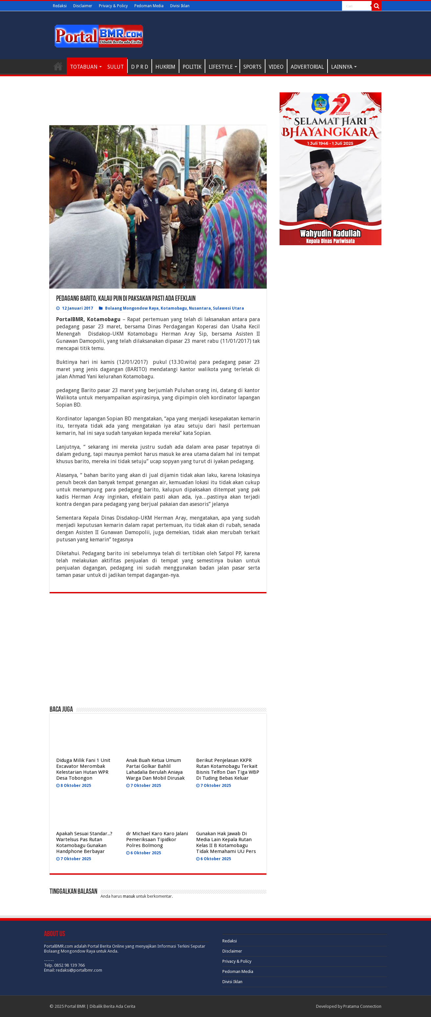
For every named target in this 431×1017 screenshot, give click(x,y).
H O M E (58, 66)
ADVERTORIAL (307, 67)
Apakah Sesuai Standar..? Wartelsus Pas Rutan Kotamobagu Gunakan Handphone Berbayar (84, 842)
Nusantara (200, 308)
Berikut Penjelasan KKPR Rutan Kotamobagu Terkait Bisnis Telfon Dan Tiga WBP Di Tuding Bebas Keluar (227, 769)
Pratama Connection (362, 1006)
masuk (129, 896)
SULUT (115, 67)
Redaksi (60, 6)
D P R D (139, 67)
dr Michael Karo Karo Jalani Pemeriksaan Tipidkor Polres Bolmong (157, 839)
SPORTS (252, 67)
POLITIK (192, 67)
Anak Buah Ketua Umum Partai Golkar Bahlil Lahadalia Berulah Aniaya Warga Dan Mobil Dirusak (155, 769)
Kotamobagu (174, 308)
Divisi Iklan (180, 6)
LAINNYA (341, 67)
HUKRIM (165, 67)
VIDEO (276, 67)
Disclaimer (82, 6)
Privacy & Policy (113, 6)
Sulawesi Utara (228, 308)
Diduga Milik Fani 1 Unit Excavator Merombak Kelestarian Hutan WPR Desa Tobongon (83, 769)
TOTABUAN (84, 67)
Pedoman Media (149, 6)
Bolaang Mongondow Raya (132, 308)
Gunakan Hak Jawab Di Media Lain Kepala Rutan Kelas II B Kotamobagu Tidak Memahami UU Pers (226, 842)
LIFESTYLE (221, 67)
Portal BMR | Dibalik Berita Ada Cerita (100, 1006)
